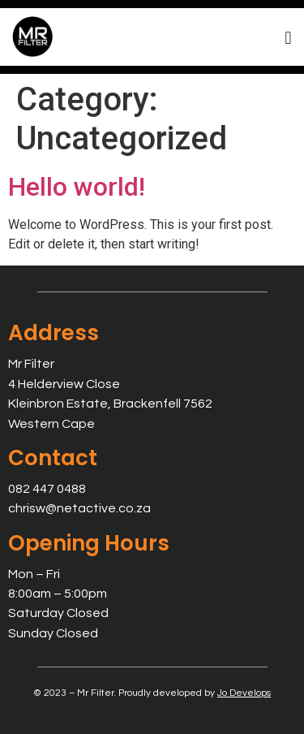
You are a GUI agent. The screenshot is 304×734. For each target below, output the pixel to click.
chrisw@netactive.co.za (79, 508)
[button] (288, 37)
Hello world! (76, 186)
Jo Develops (244, 693)
